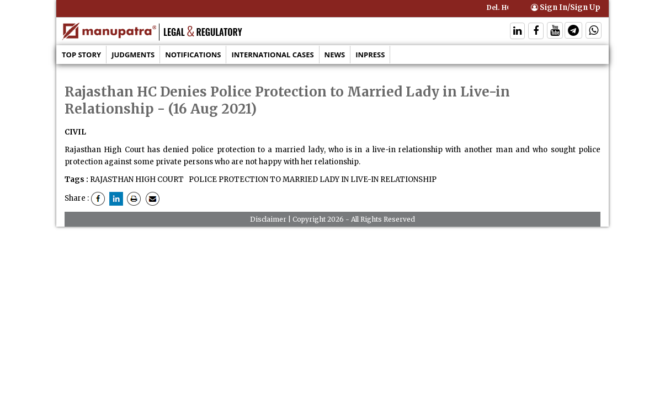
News (334, 55)
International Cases (272, 55)
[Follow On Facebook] (536, 32)
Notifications (193, 55)
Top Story (81, 55)
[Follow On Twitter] (555, 32)
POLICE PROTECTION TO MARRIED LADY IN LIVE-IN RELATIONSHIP (312, 179)
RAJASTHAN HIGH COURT (137, 179)
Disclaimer (268, 219)
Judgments (133, 55)
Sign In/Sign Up (565, 7)
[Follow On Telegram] (573, 32)
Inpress (370, 55)
